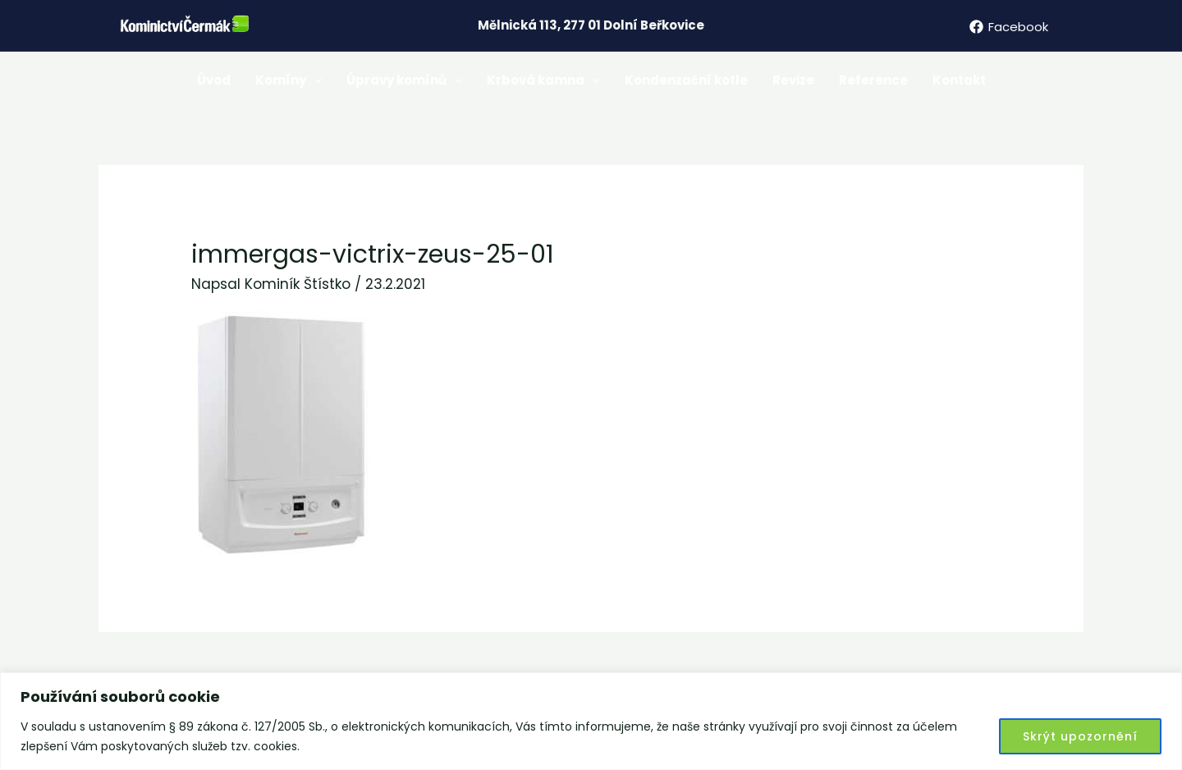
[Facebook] (1008, 27)
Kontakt (959, 80)
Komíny (288, 80)
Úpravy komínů (404, 80)
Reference (873, 80)
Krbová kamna (543, 80)
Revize (793, 80)
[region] (591, 721)
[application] (314, 80)
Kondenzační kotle (686, 80)
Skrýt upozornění (1080, 736)
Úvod (214, 80)
